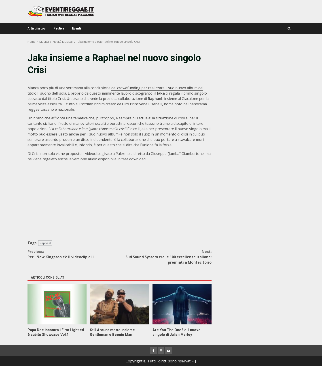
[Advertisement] (255, 82)
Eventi (76, 28)
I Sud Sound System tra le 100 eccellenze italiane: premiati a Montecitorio (166, 257)
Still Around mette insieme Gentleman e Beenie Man (119, 304)
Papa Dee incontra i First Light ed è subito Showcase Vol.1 (57, 304)
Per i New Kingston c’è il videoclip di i (74, 254)
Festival (59, 28)
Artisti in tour (37, 28)
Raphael (45, 243)
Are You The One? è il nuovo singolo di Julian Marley (182, 304)
